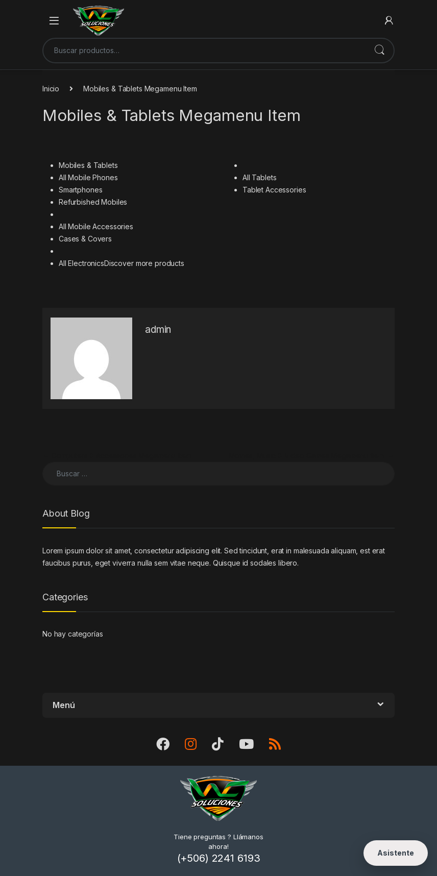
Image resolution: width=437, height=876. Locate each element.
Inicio (50, 88)
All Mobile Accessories (96, 226)
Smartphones (80, 189)
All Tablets (259, 177)
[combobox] (204, 50)
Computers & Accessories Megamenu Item (116, 455)
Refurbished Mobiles (93, 202)
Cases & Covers (85, 238)
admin (158, 329)
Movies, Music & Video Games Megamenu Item (312, 455)
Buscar (379, 50)
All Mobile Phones (88, 177)
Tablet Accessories (274, 189)
